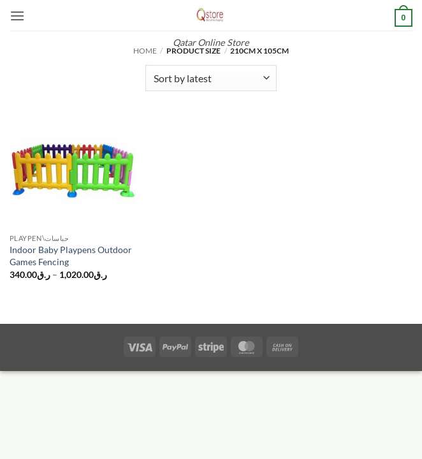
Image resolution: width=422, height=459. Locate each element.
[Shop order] (210, 78)
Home (145, 50)
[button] (17, 15)
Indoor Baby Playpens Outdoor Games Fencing (71, 255)
